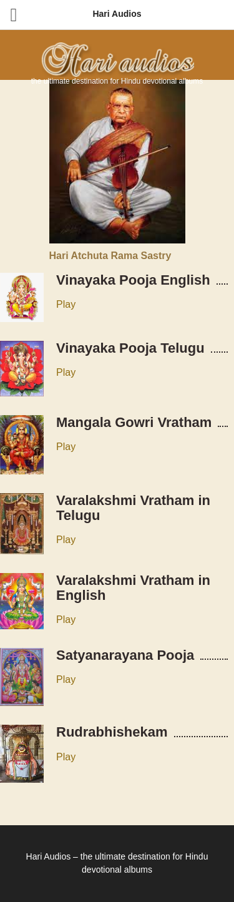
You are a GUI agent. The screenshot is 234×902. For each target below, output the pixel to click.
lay (69, 679)
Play (66, 304)
